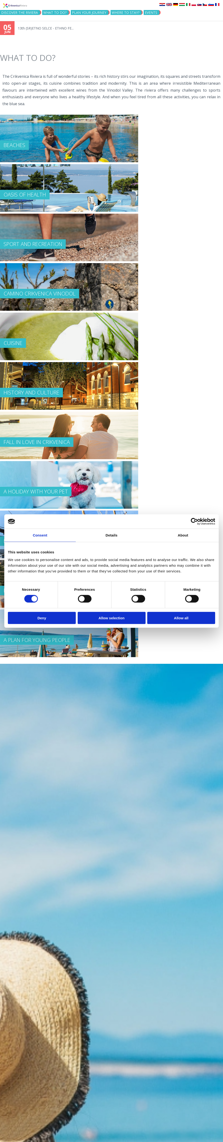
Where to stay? (125, 12)
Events (151, 12)
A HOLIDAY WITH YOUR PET (36, 491)
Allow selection (111, 618)
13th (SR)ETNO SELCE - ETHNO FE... (46, 28)
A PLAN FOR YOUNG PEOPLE (37, 639)
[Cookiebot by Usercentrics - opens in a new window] (194, 521)
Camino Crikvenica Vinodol (40, 293)
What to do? (54, 12)
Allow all (181, 618)
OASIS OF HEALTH (25, 194)
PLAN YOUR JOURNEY (89, 12)
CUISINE (13, 342)
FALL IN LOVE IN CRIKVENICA (37, 441)
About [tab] (183, 535)
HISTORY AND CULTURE (31, 392)
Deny (41, 618)
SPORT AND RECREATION (33, 243)
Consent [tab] (40, 535)
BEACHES (14, 144)
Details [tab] (111, 535)
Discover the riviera (19, 12)
